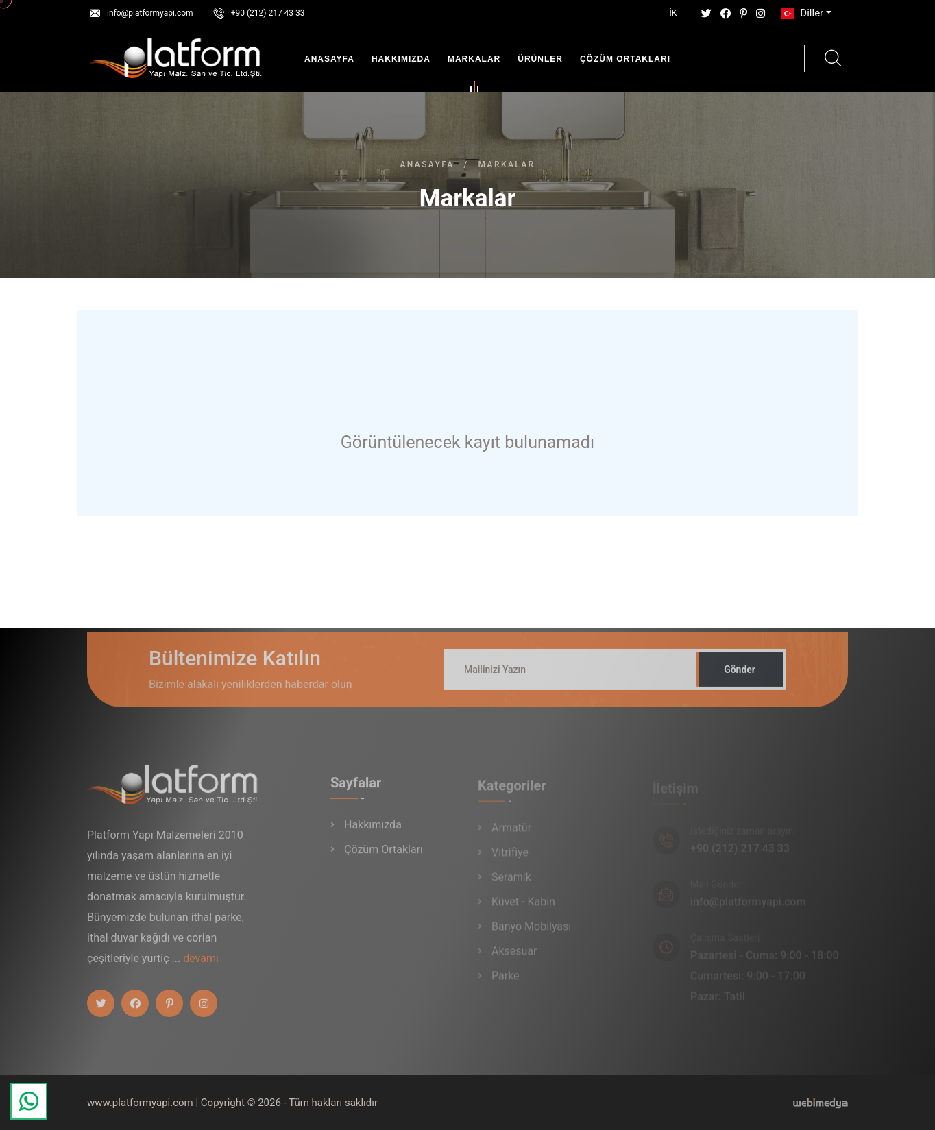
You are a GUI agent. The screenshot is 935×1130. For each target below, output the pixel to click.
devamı (201, 964)
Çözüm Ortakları (625, 59)
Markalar (474, 61)
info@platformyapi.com (150, 13)
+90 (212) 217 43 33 (268, 13)
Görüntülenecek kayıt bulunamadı (467, 442)
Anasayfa (329, 59)
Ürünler (540, 59)
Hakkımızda (401, 59)
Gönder (739, 675)
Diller (800, 13)
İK (673, 13)
